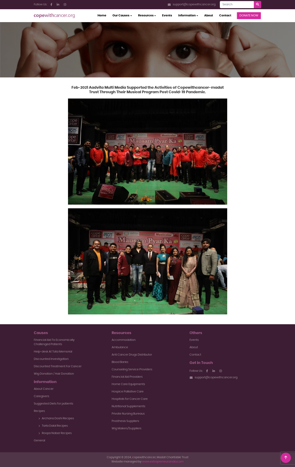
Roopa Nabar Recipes (55, 433)
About (208, 15)
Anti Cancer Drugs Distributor (132, 354)
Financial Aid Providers (127, 376)
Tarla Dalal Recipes (53, 425)
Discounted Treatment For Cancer (58, 366)
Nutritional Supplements (128, 406)
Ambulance (120, 347)
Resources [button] (146, 15)
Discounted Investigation (51, 359)
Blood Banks (120, 362)
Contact (225, 15)
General (39, 440)
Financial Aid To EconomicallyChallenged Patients (54, 342)
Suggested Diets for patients (53, 403)
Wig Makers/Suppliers (126, 428)
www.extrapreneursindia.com (163, 461)
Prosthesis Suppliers (125, 421)
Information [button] (187, 15)
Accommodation (124, 340)
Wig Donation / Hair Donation (54, 373)
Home (103, 15)
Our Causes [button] (120, 15)
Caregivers (41, 396)
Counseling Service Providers (132, 369)
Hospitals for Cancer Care (130, 399)
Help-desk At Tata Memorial (53, 351)
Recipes (39, 411)
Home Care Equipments (128, 384)
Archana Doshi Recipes (56, 418)
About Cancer (43, 389)
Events (167, 15)
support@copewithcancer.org (192, 4)
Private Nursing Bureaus (128, 413)
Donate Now (248, 15)
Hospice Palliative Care (128, 391)
